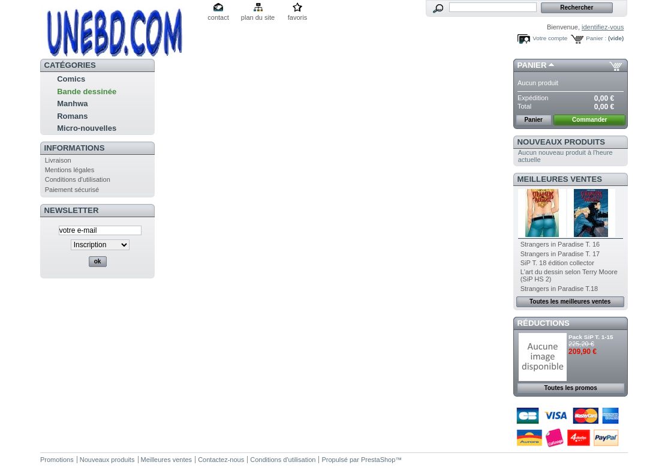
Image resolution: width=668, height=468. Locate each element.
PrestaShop (378, 459)
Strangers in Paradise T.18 (559, 288)
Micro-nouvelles (86, 128)
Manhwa (72, 103)
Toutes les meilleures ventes (569, 301)
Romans (72, 116)
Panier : (596, 38)
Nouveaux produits (561, 141)
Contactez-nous (221, 459)
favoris (297, 17)
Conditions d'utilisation (77, 179)
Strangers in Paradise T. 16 (560, 244)
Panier (532, 65)
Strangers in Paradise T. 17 (560, 253)
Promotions (57, 459)
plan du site (258, 17)
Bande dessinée (86, 91)
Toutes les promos (570, 388)
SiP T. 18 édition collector (557, 262)
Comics (71, 78)
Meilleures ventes (559, 179)
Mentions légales (70, 169)
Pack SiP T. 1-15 (590, 337)
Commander (589, 119)
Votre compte (549, 38)
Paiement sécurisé (72, 189)
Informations (74, 147)
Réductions (543, 323)
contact (217, 17)
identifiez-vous (603, 27)
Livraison (58, 160)
